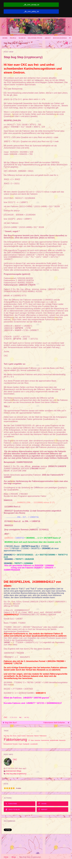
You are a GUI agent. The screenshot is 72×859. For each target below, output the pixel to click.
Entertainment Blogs (13, 771)
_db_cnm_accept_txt (31, 5)
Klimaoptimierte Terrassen (11, 744)
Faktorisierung (15, 739)
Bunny (14, 736)
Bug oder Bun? (11, 723)
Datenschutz (29, 736)
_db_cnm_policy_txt (31, 11)
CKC (5, 717)
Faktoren (36, 736)
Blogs (14, 857)
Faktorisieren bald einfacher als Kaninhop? (55, 723)
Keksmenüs (62, 740)
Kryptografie (26, 744)
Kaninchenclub (45, 740)
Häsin (32, 740)
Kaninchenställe (54, 740)
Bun (11, 736)
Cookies (23, 736)
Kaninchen (37, 740)
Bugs (8, 736)
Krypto (20, 744)
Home (6, 857)
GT (29, 740)
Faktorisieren (43, 736)
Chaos (19, 736)
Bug (5, 736)
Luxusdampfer (34, 744)
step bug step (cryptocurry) (16, 774)
